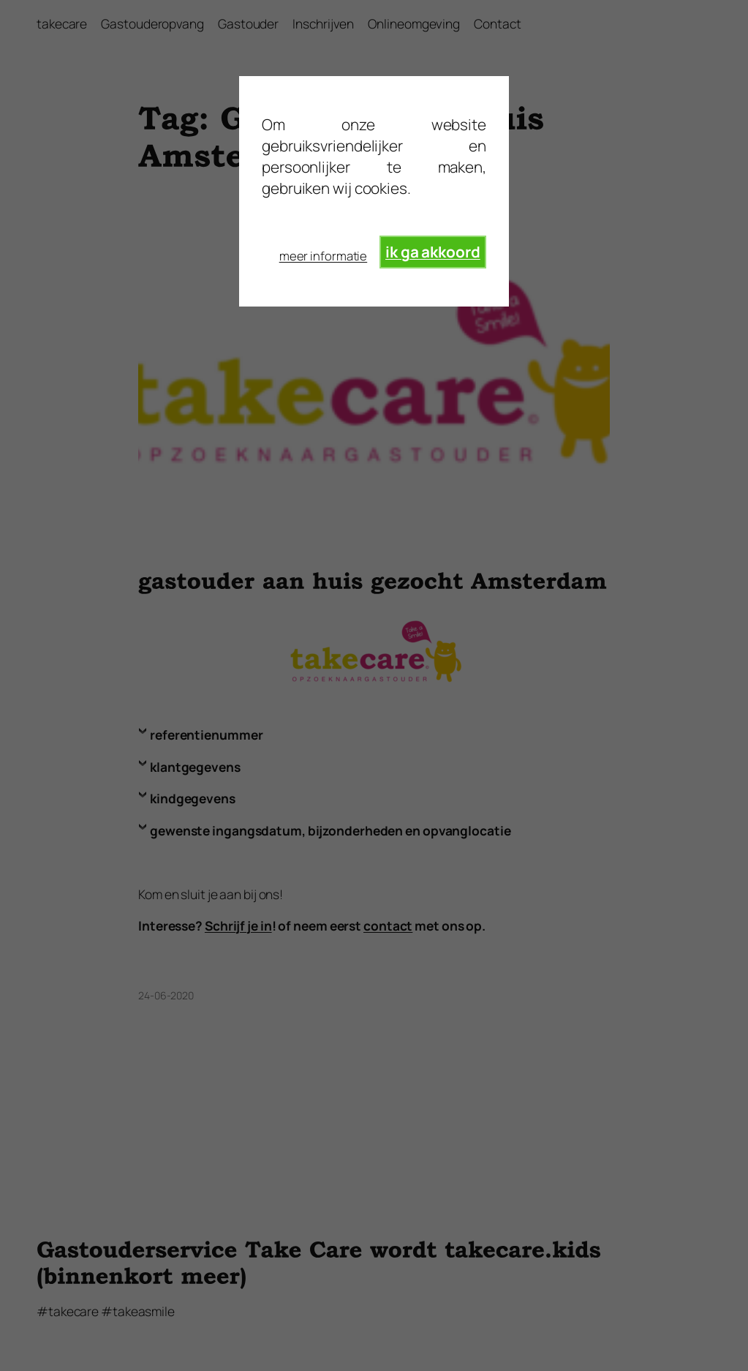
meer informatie (323, 255)
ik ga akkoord (432, 251)
